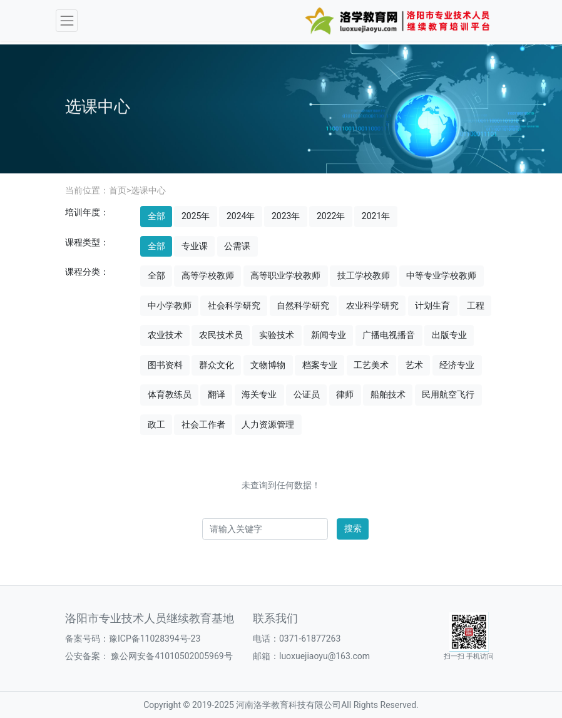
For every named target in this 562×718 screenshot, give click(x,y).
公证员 (307, 394)
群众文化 (216, 365)
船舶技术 (388, 394)
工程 (475, 305)
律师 (345, 394)
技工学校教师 (363, 275)
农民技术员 (221, 335)
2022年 (331, 216)
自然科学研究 (303, 305)
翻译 (216, 394)
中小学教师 (170, 305)
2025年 (195, 216)
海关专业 (259, 394)
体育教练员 (170, 394)
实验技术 (276, 335)
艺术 (414, 365)
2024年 (241, 216)
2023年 (286, 216)
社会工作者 (203, 424)
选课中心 (148, 190)
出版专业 (449, 335)
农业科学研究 (372, 305)
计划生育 (432, 305)
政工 (156, 424)
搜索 (353, 528)
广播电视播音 (388, 335)
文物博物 (267, 365)
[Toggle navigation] (67, 20)
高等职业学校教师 (285, 275)
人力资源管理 (268, 424)
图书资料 (165, 365)
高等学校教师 (207, 275)
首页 (117, 190)
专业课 (194, 246)
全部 (156, 216)
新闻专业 (328, 335)
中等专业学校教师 (441, 275)
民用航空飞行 (448, 394)
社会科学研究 (234, 305)
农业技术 (165, 335)
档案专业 (319, 365)
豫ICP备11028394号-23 (154, 638)
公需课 (237, 246)
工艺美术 (371, 365)
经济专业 (456, 365)
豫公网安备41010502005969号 (171, 656)
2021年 (376, 216)
